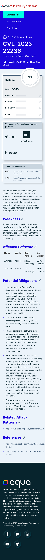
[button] (43, 5)
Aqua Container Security (16, 484)
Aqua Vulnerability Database (19, 6)
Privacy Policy (8, 526)
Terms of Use (21, 526)
